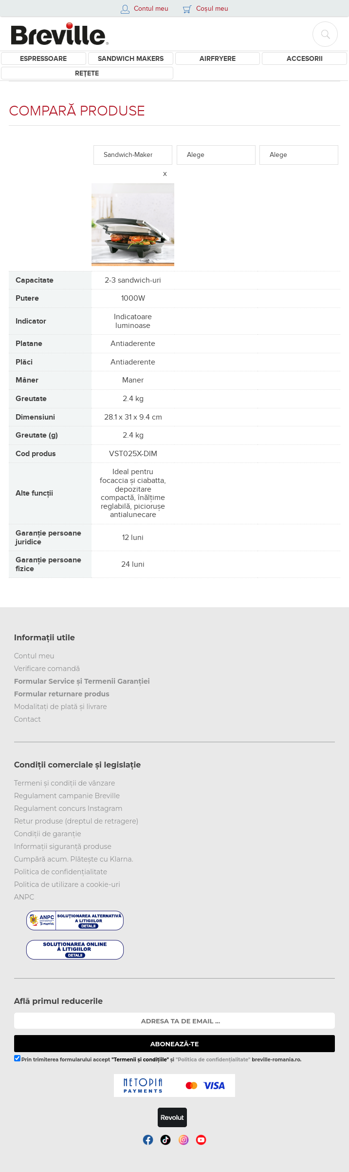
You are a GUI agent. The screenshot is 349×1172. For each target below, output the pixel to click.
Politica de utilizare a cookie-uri (67, 884)
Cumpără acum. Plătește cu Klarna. (73, 859)
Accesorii (305, 59)
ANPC (24, 897)
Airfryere (218, 59)
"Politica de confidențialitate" (213, 1059)
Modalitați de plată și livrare (60, 706)
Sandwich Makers (131, 59)
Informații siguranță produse (62, 846)
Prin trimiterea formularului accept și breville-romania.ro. (158, 1058)
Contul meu (34, 656)
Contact (27, 719)
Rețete (87, 73)
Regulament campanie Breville (67, 795)
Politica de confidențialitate (61, 871)
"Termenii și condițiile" (140, 1059)
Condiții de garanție (47, 833)
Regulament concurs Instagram (68, 808)
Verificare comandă (47, 668)
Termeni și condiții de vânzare (64, 783)
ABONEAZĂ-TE (174, 1044)
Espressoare (43, 59)
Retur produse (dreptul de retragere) (76, 821)
